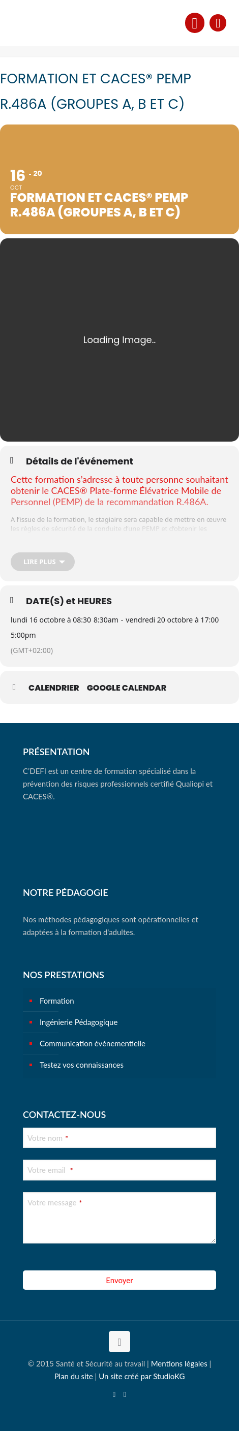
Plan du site (73, 1376)
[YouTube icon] (114, 1393)
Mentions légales (179, 1363)
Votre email (50, 1169)
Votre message (54, 1202)
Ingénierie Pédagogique (78, 1021)
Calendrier (53, 688)
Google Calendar (127, 688)
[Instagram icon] (125, 1393)
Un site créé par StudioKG (142, 1376)
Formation (57, 1000)
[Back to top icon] (119, 1341)
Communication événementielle (92, 1043)
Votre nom (47, 1137)
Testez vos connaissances (82, 1064)
